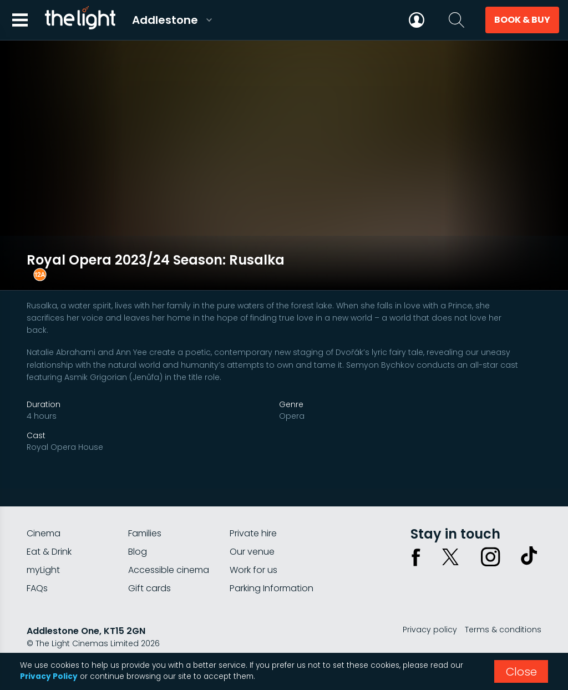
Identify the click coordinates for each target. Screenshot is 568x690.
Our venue (252, 538)
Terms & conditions (503, 616)
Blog (137, 538)
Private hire (253, 520)
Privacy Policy (49, 676)
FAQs (37, 575)
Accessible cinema (168, 557)
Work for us (253, 557)
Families (144, 520)
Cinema (43, 520)
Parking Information (271, 575)
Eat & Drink (49, 538)
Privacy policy (430, 616)
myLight (43, 557)
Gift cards (149, 575)
